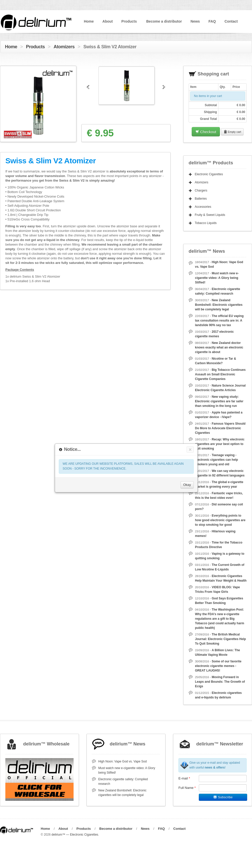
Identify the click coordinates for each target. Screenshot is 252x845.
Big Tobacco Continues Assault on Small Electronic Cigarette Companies (220, 374)
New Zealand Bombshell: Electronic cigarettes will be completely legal (219, 304)
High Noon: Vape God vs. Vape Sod (122, 761)
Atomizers (64, 46)
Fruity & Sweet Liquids (210, 215)
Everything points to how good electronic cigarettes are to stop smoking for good (220, 520)
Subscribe (222, 797)
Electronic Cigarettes (209, 174)
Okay (187, 485)
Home (89, 21)
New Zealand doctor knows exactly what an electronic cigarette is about (219, 347)
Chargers (201, 190)
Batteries (201, 198)
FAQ (212, 21)
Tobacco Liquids (206, 223)
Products (129, 21)
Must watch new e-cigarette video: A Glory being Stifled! (217, 278)
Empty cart (232, 132)
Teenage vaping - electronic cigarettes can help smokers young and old (216, 459)
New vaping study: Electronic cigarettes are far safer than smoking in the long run (219, 401)
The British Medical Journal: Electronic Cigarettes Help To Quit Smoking (220, 639)
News (195, 21)
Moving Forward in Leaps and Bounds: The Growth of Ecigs (220, 681)
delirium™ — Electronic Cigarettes (74, 834)
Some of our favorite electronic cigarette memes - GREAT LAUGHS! (218, 666)
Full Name (187, 788)
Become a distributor (164, 21)
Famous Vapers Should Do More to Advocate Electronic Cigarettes (220, 428)
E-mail (184, 778)
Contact (231, 21)
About (107, 21)
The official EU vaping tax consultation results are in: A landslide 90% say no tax (219, 320)
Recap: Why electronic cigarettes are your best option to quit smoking (219, 444)
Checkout (205, 132)
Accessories (203, 207)
